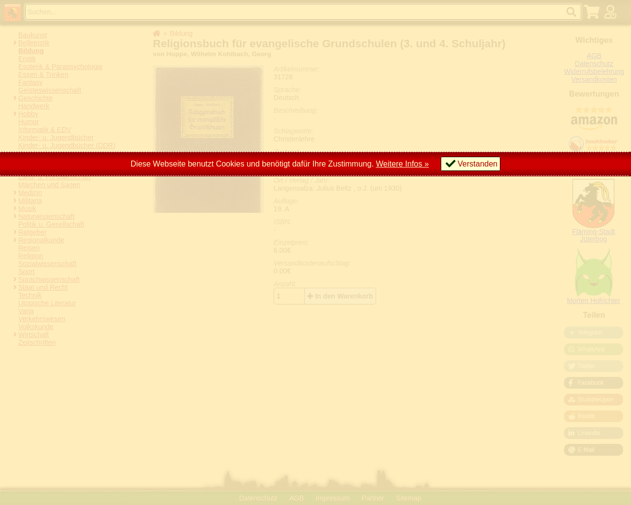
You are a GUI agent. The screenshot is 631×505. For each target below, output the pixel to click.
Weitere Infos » (402, 164)
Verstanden (477, 164)
